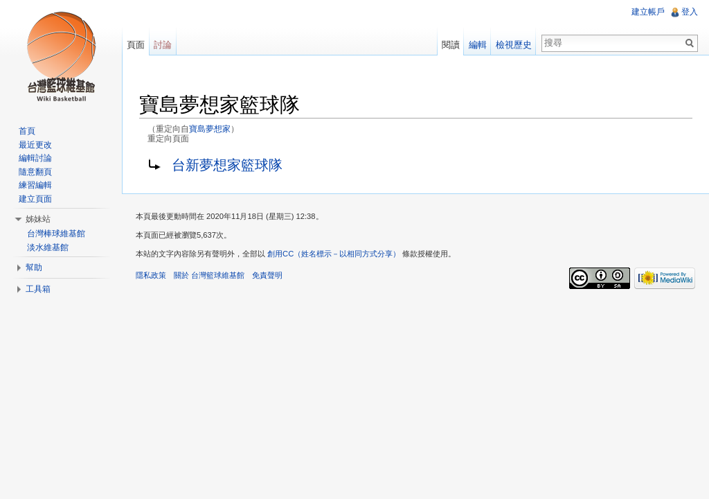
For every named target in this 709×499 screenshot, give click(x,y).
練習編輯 (35, 185)
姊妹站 (38, 219)
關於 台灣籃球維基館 (209, 275)
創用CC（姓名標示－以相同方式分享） (333, 254)
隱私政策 (151, 275)
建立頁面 (35, 199)
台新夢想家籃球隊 (227, 165)
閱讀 (451, 45)
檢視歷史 (514, 45)
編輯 (478, 45)
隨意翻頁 (35, 172)
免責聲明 (267, 275)
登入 (689, 12)
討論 (163, 45)
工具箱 (38, 289)
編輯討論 (35, 158)
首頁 (27, 131)
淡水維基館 (48, 247)
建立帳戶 (648, 12)
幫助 (34, 267)
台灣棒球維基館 (56, 233)
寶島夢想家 (210, 128)
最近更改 (35, 145)
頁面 (136, 45)
